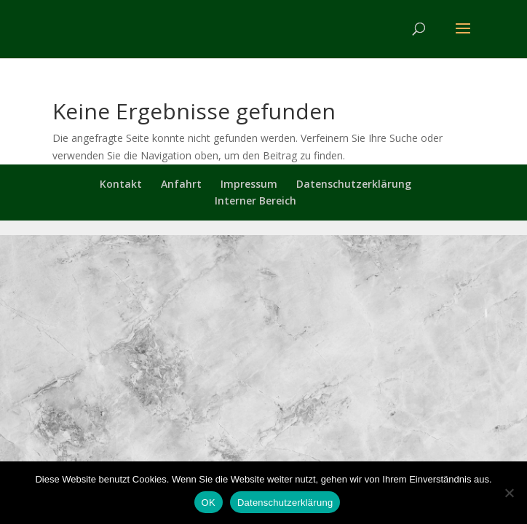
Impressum (249, 184)
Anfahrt (181, 184)
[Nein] (509, 492)
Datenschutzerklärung (353, 184)
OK (208, 502)
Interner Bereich (255, 200)
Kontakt (121, 184)
